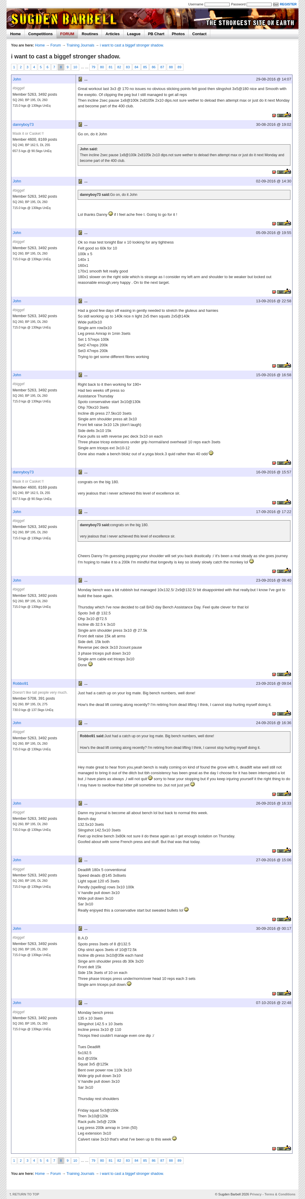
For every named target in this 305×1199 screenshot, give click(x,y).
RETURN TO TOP (26, 1194)
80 (102, 67)
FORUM (67, 34)
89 (179, 67)
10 (75, 67)
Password (238, 4)
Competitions (40, 34)
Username (195, 4)
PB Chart (156, 34)
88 (171, 67)
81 (111, 67)
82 (119, 67)
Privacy (256, 1194)
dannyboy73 (23, 124)
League (134, 34)
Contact (199, 34)
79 (93, 67)
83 (128, 67)
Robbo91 (20, 683)
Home (15, 34)
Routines (90, 34)
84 (137, 67)
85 (145, 67)
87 (162, 67)
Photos (178, 34)
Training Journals (80, 45)
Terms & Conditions (279, 1194)
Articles (112, 34)
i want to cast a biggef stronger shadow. (132, 45)
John (17, 79)
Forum (55, 45)
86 (153, 67)
